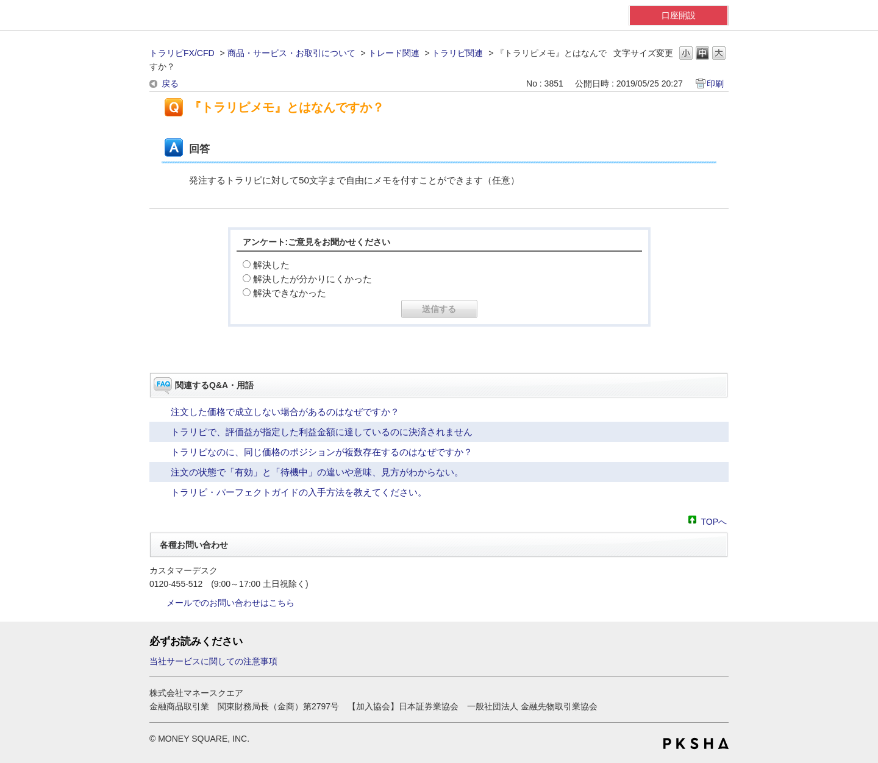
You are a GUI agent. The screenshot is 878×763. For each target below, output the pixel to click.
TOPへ (714, 521)
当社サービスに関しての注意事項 (213, 661)
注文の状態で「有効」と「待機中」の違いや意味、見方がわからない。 (317, 472)
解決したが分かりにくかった (312, 279)
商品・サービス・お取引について (291, 53)
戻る (170, 83)
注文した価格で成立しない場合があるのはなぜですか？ (285, 411)
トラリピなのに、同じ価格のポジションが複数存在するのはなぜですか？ (322, 452)
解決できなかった (289, 293)
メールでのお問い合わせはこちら (230, 603)
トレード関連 (393, 53)
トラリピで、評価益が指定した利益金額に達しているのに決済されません (322, 432)
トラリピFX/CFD (182, 53)
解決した (271, 265)
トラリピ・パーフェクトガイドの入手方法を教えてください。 (299, 492)
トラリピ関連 (457, 53)
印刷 (715, 83)
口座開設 (679, 15)
